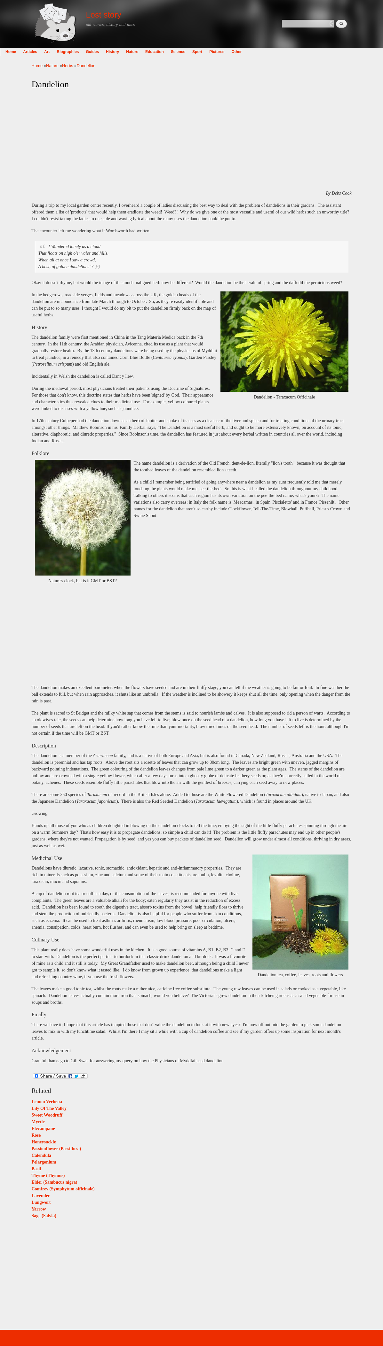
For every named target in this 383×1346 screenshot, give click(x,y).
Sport (229, 52)
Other (268, 52)
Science (209, 52)
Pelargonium (44, 1162)
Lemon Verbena (47, 1101)
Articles (62, 52)
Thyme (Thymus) (48, 1175)
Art (78, 52)
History (144, 52)
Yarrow (39, 1209)
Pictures (248, 52)
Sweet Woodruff (47, 1115)
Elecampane (43, 1128)
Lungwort (41, 1202)
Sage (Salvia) (44, 1215)
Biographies (99, 52)
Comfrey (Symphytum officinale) (63, 1189)
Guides (124, 52)
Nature (164, 52)
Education (186, 52)
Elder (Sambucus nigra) (54, 1182)
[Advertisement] (192, 140)
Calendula (41, 1155)
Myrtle (38, 1121)
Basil (36, 1168)
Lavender (41, 1195)
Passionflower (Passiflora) (56, 1148)
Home (42, 52)
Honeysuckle (44, 1142)
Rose (36, 1135)
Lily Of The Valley (49, 1108)
